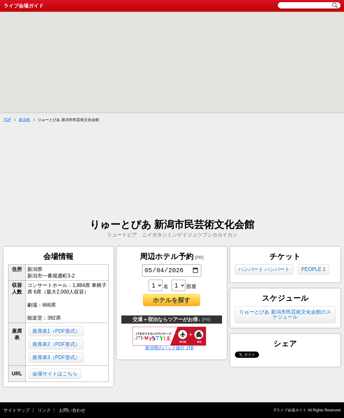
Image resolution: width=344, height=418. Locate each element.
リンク (44, 410)
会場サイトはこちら (54, 373)
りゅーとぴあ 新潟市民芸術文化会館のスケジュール (285, 314)
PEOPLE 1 (313, 269)
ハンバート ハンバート (264, 269)
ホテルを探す (171, 301)
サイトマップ (16, 410)
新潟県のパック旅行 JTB (169, 347)
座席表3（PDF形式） (56, 357)
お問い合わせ (72, 410)
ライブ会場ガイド (23, 5)
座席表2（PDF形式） (56, 344)
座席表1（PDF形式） (56, 331)
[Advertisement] (172, 171)
